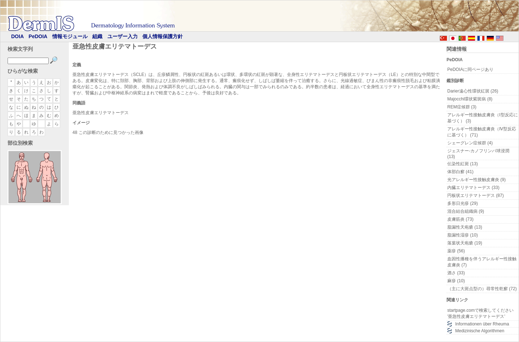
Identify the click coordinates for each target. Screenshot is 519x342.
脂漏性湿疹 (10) (462, 235)
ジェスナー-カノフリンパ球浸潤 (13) (478, 153)
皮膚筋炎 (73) (460, 219)
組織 (97, 36)
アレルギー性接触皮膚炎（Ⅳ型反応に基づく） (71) (481, 132)
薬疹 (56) (456, 250)
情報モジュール (70, 36)
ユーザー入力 (122, 36)
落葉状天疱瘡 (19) (464, 243)
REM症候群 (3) (461, 106)
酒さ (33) (456, 272)
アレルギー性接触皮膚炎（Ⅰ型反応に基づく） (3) (482, 117)
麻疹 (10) (456, 280)
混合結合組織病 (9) (465, 211)
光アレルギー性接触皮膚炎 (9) (476, 179)
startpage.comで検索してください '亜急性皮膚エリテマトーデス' (480, 313)
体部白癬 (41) (460, 171)
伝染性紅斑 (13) (462, 163)
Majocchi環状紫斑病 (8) (469, 99)
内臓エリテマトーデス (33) (473, 187)
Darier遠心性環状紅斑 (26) (472, 91)
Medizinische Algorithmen (479, 330)
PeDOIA (37, 36)
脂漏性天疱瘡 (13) (464, 227)
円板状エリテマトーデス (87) (475, 195)
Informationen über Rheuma (482, 324)
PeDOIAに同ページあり (470, 69)
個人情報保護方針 (162, 36)
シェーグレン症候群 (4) (470, 142)
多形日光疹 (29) (462, 203)
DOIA (17, 36)
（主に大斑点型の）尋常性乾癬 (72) (482, 288)
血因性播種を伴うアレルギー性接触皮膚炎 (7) (481, 261)
